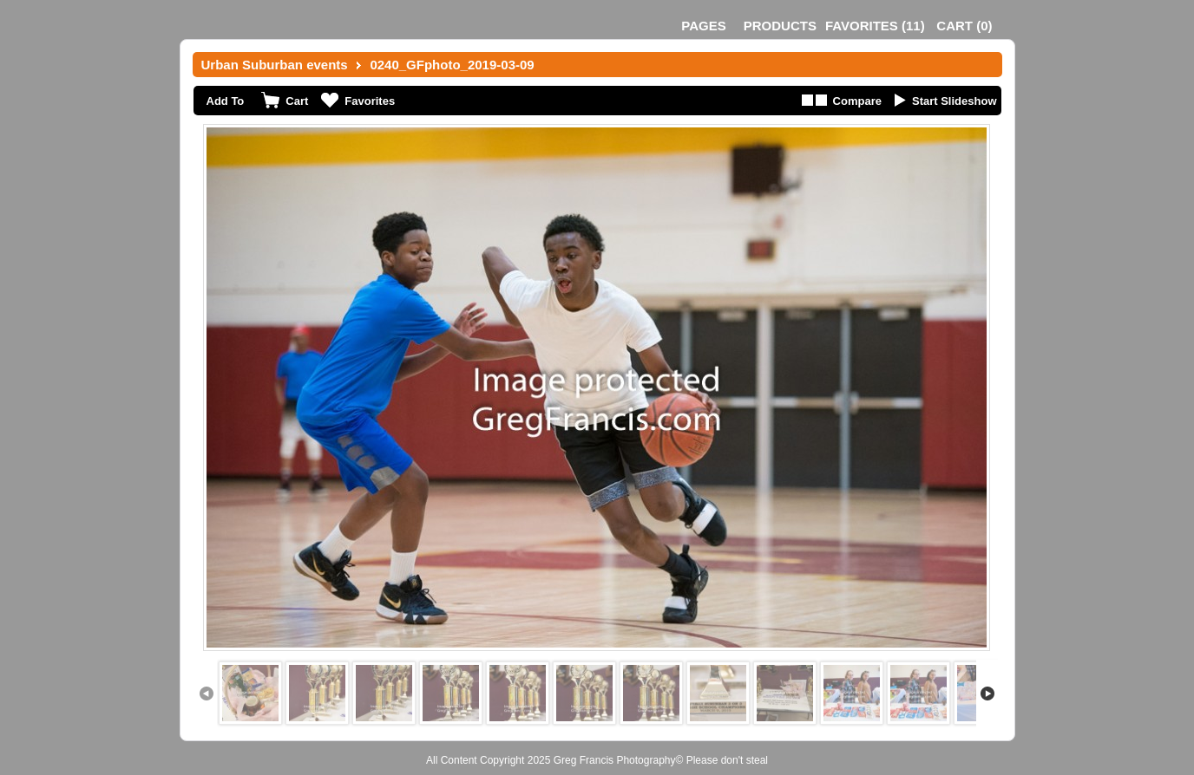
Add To (226, 100)
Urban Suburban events (274, 64)
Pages (703, 25)
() (875, 25)
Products (780, 25)
